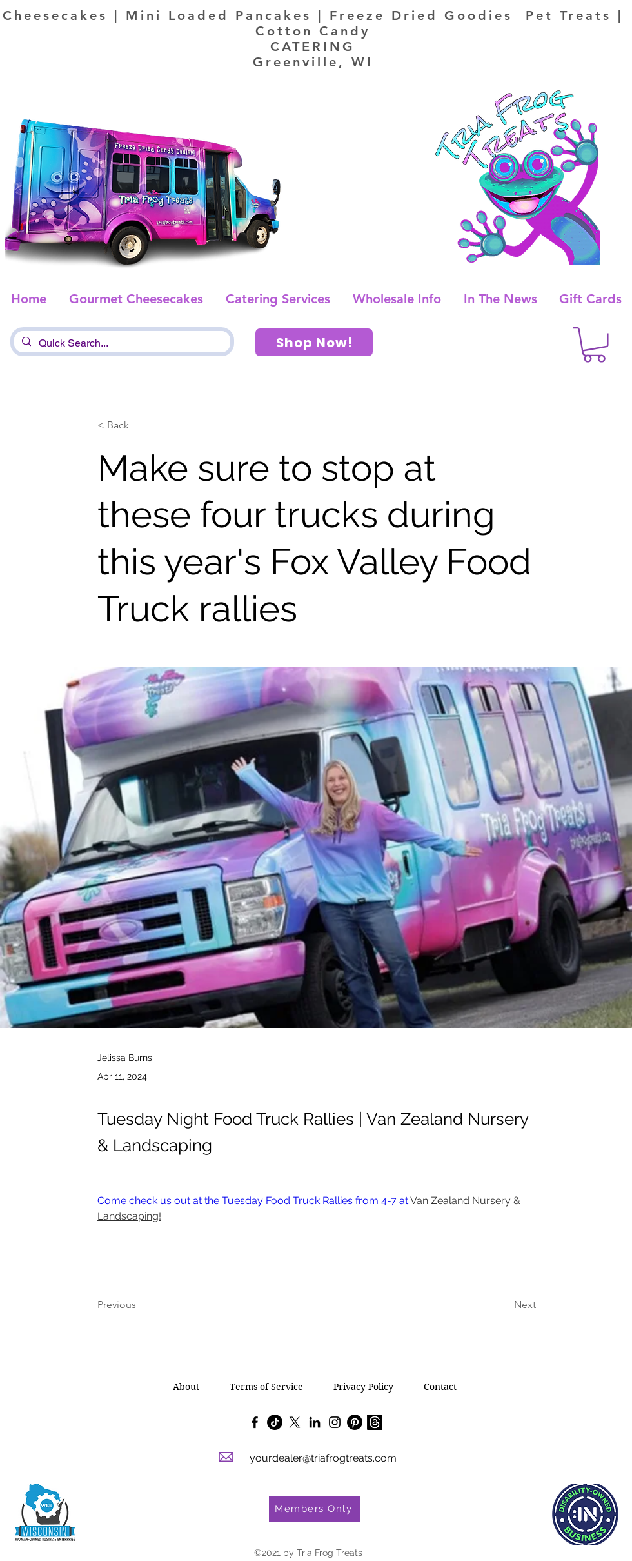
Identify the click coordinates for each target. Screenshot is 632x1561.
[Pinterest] (354, 1422)
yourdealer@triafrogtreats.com (323, 1458)
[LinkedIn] (314, 1422)
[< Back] (140, 425)
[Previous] (140, 1305)
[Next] (503, 1305)
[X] (294, 1422)
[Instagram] (334, 1422)
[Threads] (374, 1422)
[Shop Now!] (314, 342)
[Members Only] (314, 1509)
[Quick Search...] (121, 343)
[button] (594, 345)
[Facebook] (254, 1422)
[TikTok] (274, 1422)
